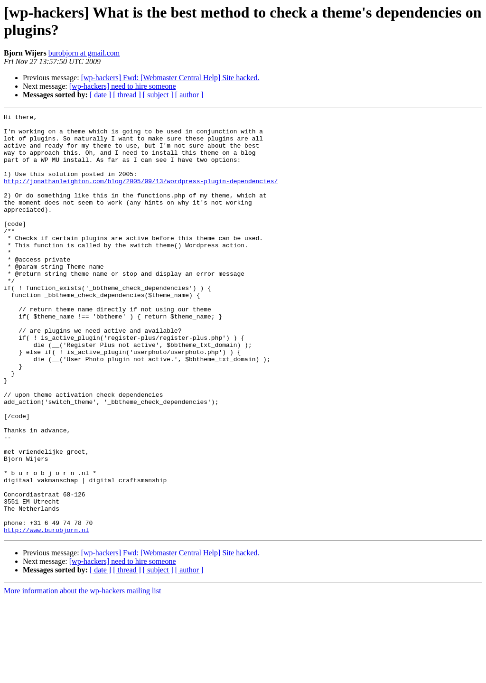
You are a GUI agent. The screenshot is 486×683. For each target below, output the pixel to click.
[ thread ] (127, 95)
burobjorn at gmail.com (84, 53)
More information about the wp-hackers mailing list (82, 675)
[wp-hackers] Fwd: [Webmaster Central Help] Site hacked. (170, 78)
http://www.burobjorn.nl (46, 613)
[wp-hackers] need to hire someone (122, 86)
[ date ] (100, 95)
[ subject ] (158, 95)
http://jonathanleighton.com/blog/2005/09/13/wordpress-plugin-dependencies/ (141, 195)
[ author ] (189, 95)
